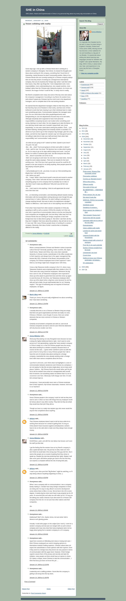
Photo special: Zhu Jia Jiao (91, 195)
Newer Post (26, 589)
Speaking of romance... (90, 207)
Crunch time (87, 255)
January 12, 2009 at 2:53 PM (39, 390)
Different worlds (88, 184)
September (87, 147)
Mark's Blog (34, 294)
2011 (83, 131)
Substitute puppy (88, 205)
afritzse (32, 418)
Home (49, 589)
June (85, 155)
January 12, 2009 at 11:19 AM (39, 291)
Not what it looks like (89, 197)
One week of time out (90, 187)
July (84, 152)
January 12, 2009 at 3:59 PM (39, 414)
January (86, 169)
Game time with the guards (91, 218)
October (86, 144)
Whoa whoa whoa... (89, 182)
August (85, 150)
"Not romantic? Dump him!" (91, 215)
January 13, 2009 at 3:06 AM (39, 534)
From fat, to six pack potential (92, 245)
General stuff (85, 87)
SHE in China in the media (89, 93)
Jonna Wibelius (35, 336)
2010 (83, 134)
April (85, 161)
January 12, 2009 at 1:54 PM (39, 304)
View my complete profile (89, 73)
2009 (83, 136)
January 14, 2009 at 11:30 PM (39, 577)
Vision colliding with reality (91, 228)
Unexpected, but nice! (90, 252)
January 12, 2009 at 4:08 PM (39, 434)
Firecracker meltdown (90, 176)
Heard (71, 236)
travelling (84, 99)
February (86, 166)
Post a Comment (30, 581)
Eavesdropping (88, 225)
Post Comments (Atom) (38, 593)
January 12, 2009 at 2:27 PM (39, 332)
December (86, 139)
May (84, 158)
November (86, 141)
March (85, 163)
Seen (83, 96)
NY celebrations (88, 263)
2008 (83, 267)
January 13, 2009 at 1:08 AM (39, 510)
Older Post (71, 589)
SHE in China (35, 10)
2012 (83, 128)
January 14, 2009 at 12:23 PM (39, 564)
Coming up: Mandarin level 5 (92, 179)
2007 (83, 269)
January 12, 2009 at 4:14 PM (39, 464)
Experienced (85, 84)
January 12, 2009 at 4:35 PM (39, 478)
